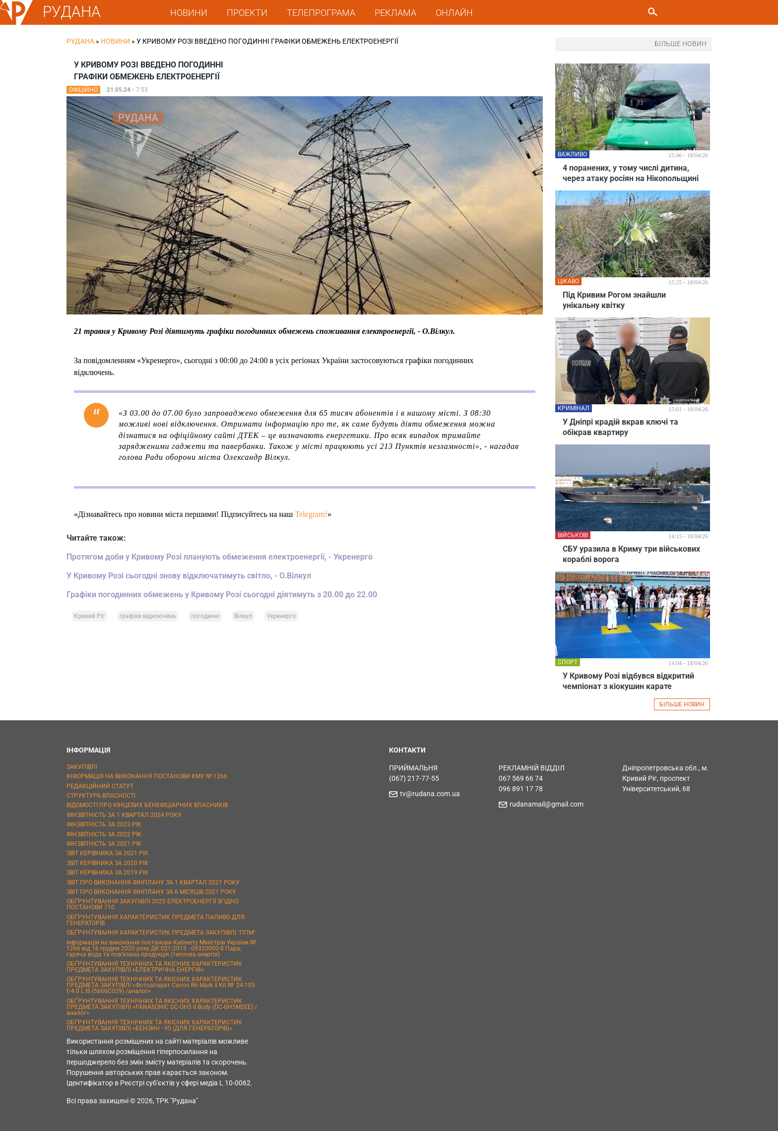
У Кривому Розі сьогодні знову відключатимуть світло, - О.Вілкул (188, 575)
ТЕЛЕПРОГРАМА (321, 12)
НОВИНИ (188, 12)
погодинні (205, 616)
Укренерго (281, 616)
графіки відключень (148, 616)
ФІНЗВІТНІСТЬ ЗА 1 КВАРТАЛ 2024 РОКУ (124, 815)
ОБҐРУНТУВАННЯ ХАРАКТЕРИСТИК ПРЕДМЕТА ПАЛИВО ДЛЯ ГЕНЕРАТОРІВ (155, 920)
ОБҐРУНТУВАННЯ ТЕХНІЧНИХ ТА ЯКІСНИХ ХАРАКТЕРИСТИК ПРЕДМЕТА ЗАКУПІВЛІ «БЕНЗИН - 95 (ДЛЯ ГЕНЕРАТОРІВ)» (154, 1025)
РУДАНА (72, 11)
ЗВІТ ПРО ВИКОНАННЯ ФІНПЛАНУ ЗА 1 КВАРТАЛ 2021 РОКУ (153, 882)
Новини (115, 41)
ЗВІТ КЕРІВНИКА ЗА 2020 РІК (107, 863)
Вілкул (243, 616)
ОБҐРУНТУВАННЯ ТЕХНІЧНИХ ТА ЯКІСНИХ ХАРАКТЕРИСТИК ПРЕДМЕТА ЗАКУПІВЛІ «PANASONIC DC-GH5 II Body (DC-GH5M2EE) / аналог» (161, 1007)
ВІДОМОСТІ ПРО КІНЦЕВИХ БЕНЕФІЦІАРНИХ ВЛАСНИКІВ (147, 805)
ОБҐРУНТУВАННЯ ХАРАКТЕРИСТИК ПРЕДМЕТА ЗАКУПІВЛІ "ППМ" (161, 932)
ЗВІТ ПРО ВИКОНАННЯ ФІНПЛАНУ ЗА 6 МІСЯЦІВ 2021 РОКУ (151, 891)
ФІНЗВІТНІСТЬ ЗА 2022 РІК (103, 834)
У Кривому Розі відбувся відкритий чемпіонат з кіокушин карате (628, 681)
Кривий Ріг (89, 616)
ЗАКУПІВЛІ (81, 766)
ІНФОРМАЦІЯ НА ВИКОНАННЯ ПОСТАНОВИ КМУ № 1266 (146, 776)
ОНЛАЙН (454, 12)
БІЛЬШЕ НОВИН (682, 704)
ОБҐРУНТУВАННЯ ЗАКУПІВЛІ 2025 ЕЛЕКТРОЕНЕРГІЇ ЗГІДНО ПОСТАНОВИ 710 (152, 904)
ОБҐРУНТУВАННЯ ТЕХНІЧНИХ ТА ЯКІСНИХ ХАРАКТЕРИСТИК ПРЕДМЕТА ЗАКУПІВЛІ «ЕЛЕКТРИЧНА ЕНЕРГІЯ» (154, 966)
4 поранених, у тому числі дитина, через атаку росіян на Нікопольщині (631, 173)
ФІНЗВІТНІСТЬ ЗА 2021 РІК (103, 843)
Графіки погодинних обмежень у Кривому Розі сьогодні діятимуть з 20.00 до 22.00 (221, 594)
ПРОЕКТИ (247, 12)
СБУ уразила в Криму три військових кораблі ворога (631, 554)
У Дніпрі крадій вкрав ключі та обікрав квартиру (620, 427)
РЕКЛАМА (395, 12)
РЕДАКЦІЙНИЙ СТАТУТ (99, 786)
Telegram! (311, 514)
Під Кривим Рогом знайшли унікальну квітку (614, 300)
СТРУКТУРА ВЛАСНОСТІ (100, 795)
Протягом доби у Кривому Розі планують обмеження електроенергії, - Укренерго (219, 557)
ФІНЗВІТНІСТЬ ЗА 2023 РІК (103, 824)
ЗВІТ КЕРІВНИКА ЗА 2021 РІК (107, 853)
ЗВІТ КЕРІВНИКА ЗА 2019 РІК (107, 872)
